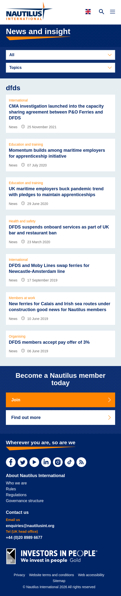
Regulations (16, 495)
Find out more (61, 417)
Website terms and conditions (51, 575)
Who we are (16, 483)
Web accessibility (91, 575)
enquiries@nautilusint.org (30, 526)
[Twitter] (22, 462)
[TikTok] (69, 462)
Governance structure (25, 501)
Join (61, 399)
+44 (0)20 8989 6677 (24, 537)
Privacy (19, 575)
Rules (11, 489)
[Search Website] (101, 12)
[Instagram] (58, 462)
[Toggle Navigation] (112, 12)
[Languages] (89, 12)
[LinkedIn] (46, 462)
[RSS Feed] (81, 462)
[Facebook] (11, 462)
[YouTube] (34, 462)
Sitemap (59, 581)
